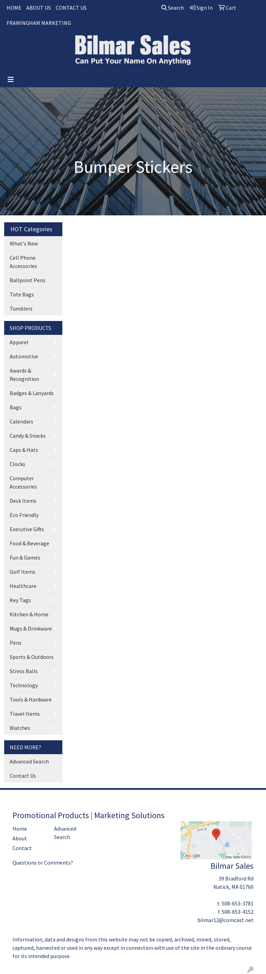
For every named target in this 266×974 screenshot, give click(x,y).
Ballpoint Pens (27, 280)
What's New (24, 243)
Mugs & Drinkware (31, 628)
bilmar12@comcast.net (225, 920)
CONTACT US (71, 7)
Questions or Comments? (42, 862)
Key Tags (20, 600)
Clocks (17, 464)
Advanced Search (29, 761)
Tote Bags (22, 294)
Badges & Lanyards (32, 393)
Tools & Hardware (31, 699)
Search (172, 7)
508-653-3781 (238, 903)
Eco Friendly (24, 514)
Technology (24, 685)
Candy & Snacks (28, 435)
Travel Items (25, 713)
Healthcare (23, 585)
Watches (20, 727)
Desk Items (23, 500)
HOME (14, 7)
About (19, 838)
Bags (15, 407)
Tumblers (21, 308)
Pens (15, 642)
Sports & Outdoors (32, 656)
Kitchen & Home (29, 614)
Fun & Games (25, 557)
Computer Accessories (23, 482)
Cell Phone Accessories (23, 261)
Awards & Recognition (24, 374)
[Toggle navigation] (10, 79)
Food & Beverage (29, 543)
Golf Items (22, 571)
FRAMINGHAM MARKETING (39, 22)
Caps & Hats (24, 449)
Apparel (19, 342)
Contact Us (23, 775)
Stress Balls (24, 671)
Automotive (24, 356)
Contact (22, 848)
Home (19, 828)
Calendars (21, 421)
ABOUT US (38, 7)
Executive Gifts (27, 529)
